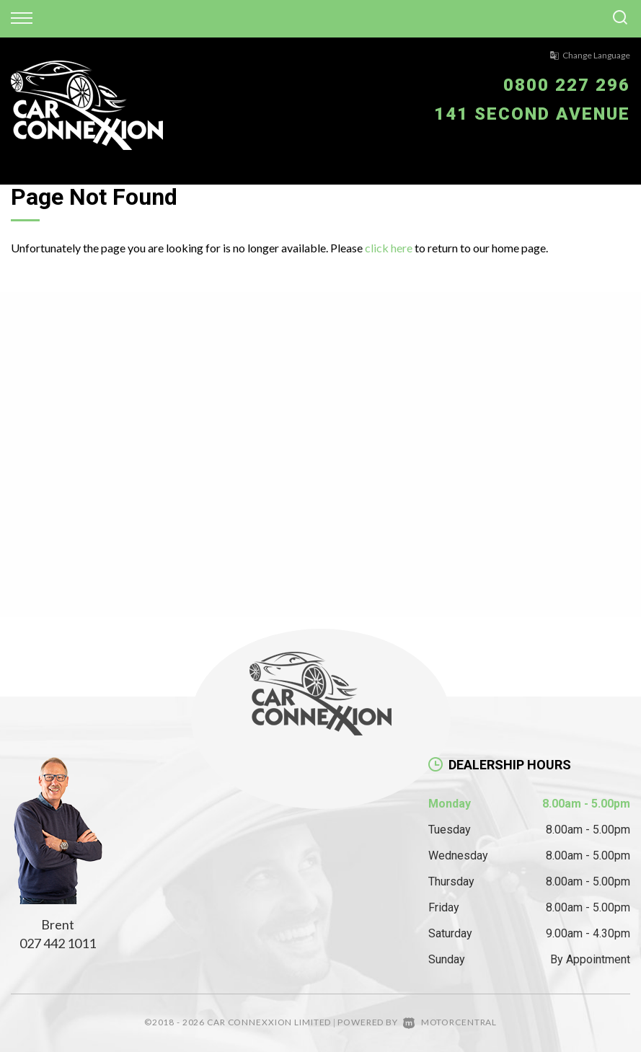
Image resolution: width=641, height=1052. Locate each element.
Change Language (589, 55)
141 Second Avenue (532, 114)
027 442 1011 (57, 943)
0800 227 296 (566, 85)
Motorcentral (450, 1022)
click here (388, 248)
